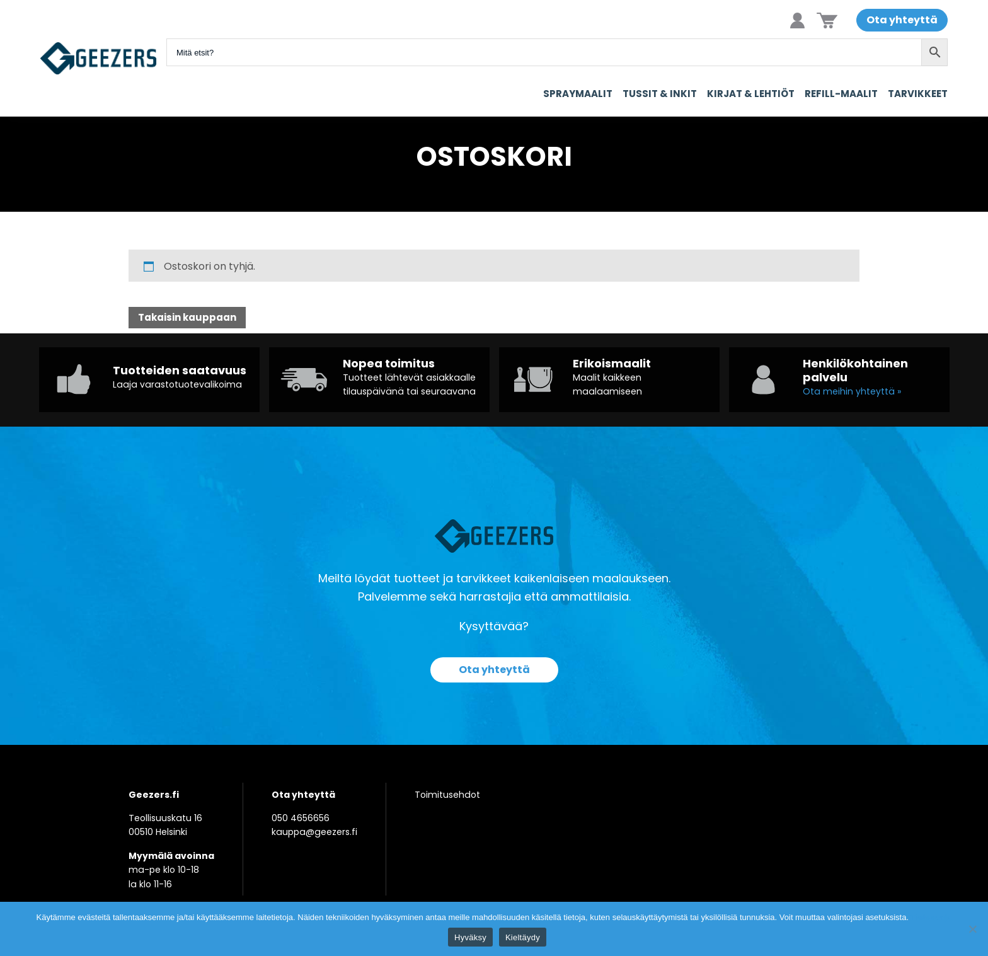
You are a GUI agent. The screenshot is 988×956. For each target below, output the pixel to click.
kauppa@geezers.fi (314, 832)
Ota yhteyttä (902, 20)
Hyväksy (470, 937)
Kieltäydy (522, 937)
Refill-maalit (841, 93)
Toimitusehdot (447, 794)
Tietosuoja (931, 917)
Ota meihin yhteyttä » (852, 391)
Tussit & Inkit (660, 93)
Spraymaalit (577, 93)
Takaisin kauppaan (187, 317)
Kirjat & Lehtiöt (751, 93)
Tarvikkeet (918, 93)
